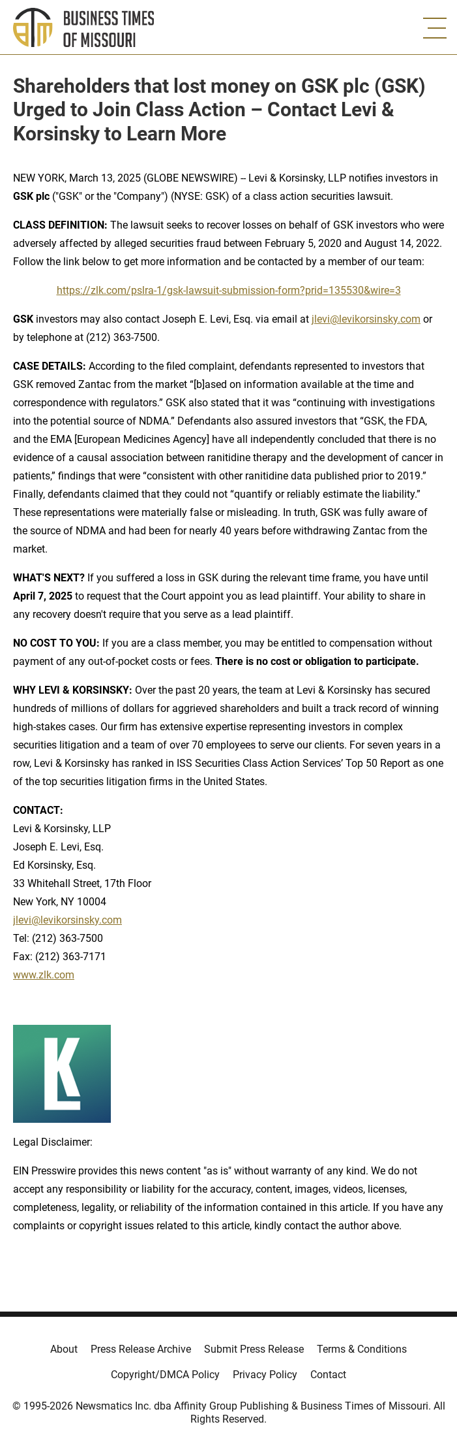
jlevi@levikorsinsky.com (366, 319)
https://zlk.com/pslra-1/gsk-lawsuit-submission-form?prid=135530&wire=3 (229, 290)
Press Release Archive (141, 1349)
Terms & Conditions (362, 1349)
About (64, 1349)
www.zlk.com (43, 975)
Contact (328, 1374)
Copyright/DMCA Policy (165, 1374)
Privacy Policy (265, 1374)
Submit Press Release (254, 1349)
